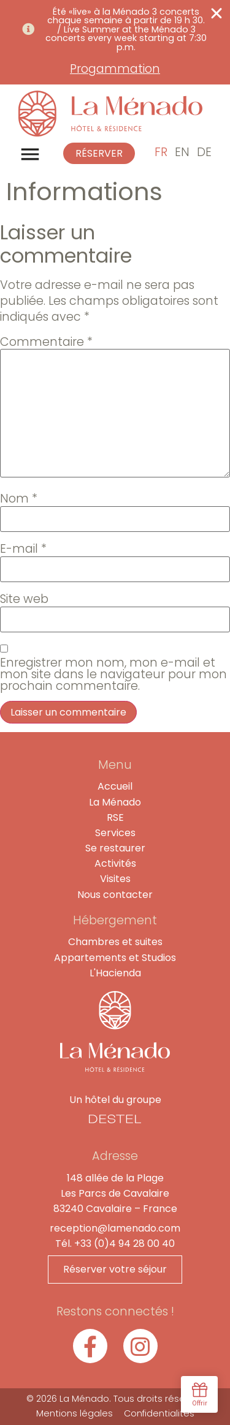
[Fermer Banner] (216, 13)
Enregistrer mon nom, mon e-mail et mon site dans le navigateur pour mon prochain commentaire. (113, 674)
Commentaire (46, 342)
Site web (24, 599)
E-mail (23, 549)
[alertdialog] (115, 42)
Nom (18, 498)
